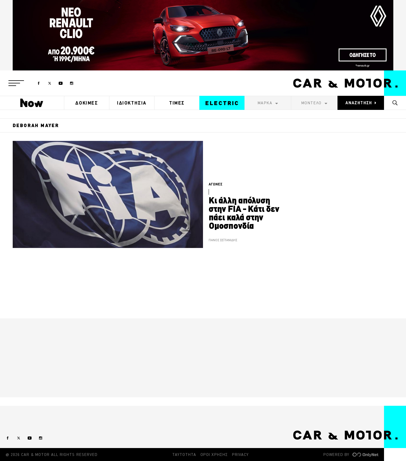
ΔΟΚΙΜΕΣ (86, 102)
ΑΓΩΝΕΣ (215, 184)
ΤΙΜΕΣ (177, 102)
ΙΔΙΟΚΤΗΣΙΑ (132, 102)
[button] (16, 83)
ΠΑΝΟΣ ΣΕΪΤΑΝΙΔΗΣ (223, 240)
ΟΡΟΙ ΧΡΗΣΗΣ (214, 454)
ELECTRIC (222, 103)
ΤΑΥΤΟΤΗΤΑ (184, 454)
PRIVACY (240, 454)
